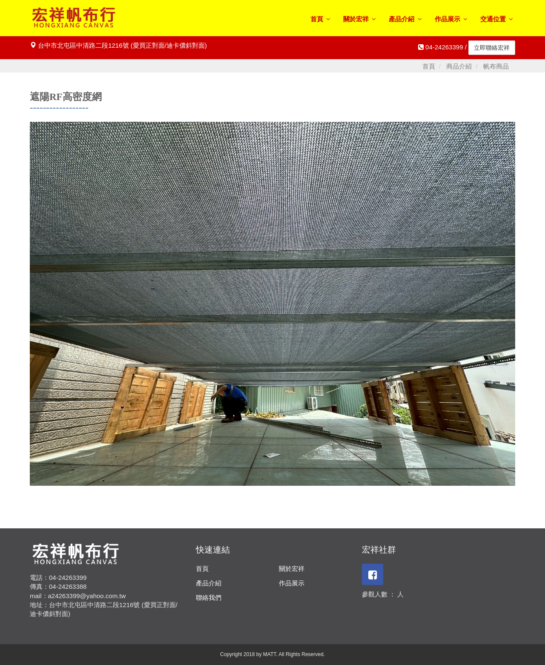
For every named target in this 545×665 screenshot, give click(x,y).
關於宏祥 (359, 19)
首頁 (320, 19)
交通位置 (496, 19)
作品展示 (451, 19)
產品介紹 (405, 19)
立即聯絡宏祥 (492, 47)
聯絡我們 (208, 597)
